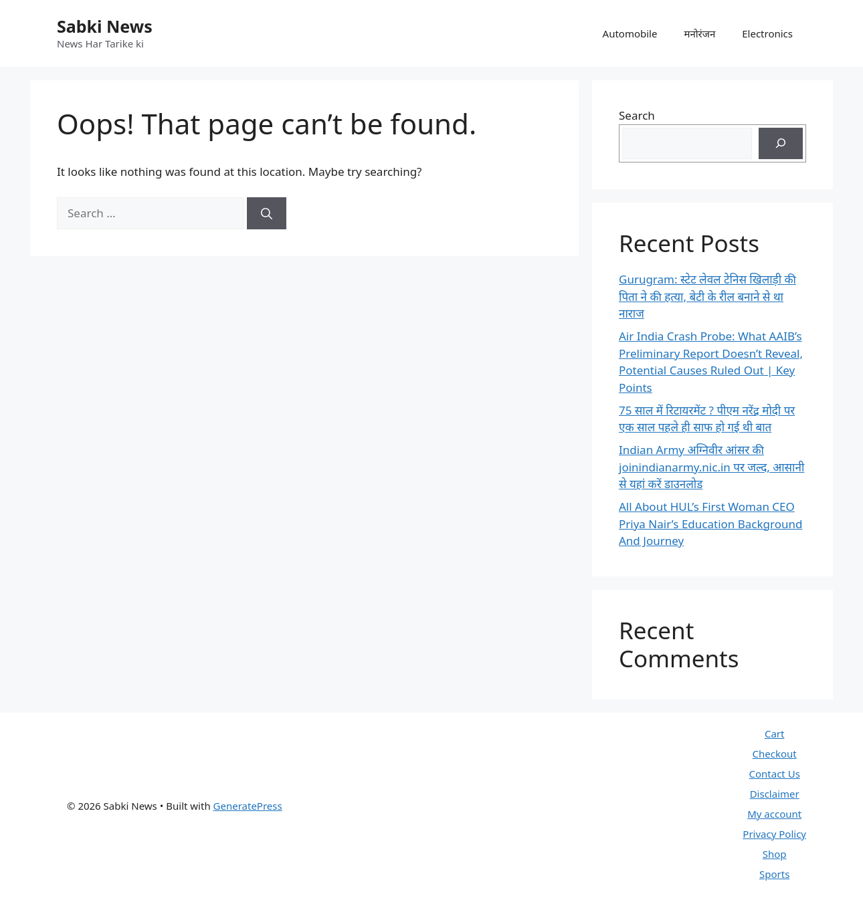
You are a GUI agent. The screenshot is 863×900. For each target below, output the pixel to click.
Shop (775, 854)
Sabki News (105, 26)
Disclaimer (774, 793)
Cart (775, 733)
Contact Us (774, 773)
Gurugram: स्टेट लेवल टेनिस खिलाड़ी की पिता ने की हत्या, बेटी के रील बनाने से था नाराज (707, 296)
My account (774, 813)
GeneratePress (247, 805)
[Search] (266, 213)
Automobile (630, 33)
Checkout (775, 753)
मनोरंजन (699, 33)
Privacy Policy (774, 833)
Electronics (767, 33)
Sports (774, 874)
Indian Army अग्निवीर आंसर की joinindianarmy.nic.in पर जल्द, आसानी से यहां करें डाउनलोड (711, 466)
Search (637, 115)
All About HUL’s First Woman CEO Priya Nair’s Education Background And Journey (710, 523)
